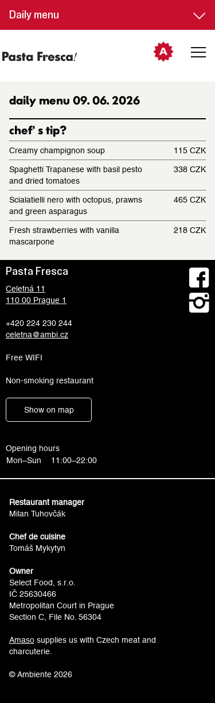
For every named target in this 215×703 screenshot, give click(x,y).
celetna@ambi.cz (37, 334)
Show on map (49, 409)
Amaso (21, 639)
